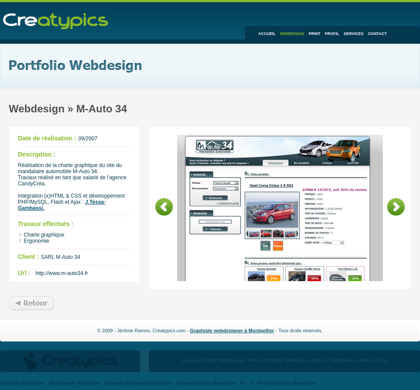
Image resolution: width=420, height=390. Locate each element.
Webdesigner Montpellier (75, 383)
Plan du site (373, 360)
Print (315, 33)
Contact (377, 33)
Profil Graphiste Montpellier (287, 383)
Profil (332, 33)
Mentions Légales (305, 360)
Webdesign (292, 33)
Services (354, 33)
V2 (242, 383)
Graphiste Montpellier (22, 383)
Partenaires (343, 360)
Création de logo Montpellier (206, 383)
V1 (251, 383)
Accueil (267, 33)
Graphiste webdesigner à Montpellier (232, 330)
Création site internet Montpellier (139, 383)
